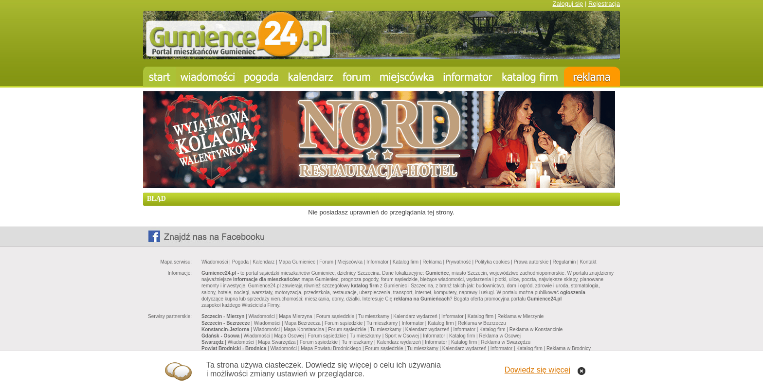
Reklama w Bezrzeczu (482, 323)
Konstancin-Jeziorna (225, 329)
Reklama (431, 262)
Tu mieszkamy (373, 316)
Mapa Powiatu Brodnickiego (331, 348)
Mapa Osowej (289, 335)
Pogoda (240, 262)
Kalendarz (263, 262)
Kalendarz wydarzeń (415, 316)
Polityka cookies (492, 262)
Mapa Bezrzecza (302, 323)
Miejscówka (350, 262)
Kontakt (588, 262)
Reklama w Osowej (500, 335)
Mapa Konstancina (304, 329)
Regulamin (564, 262)
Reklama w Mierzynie (520, 316)
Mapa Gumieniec (296, 262)
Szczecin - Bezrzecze (225, 323)
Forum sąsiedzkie (335, 316)
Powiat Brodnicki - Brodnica (233, 348)
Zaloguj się (567, 3)
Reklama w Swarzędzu (505, 342)
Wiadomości (214, 262)
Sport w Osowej (402, 335)
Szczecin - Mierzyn (222, 316)
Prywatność (458, 262)
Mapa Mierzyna (295, 316)
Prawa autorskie (531, 262)
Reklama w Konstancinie (536, 329)
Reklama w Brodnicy (568, 348)
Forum (326, 262)
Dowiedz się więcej (537, 370)
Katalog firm (405, 262)
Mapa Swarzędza (276, 342)
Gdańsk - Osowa (220, 335)
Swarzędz (212, 342)
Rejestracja (604, 3)
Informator (377, 262)
